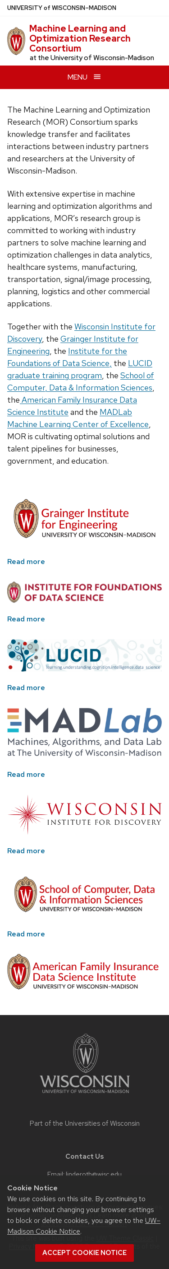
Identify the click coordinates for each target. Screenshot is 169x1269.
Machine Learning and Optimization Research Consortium (80, 38)
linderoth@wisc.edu (94, 1174)
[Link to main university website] (85, 1095)
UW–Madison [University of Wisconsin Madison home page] (61, 8)
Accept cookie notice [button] (84, 1252)
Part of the (85, 1123)
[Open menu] (84, 77)
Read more (26, 561)
